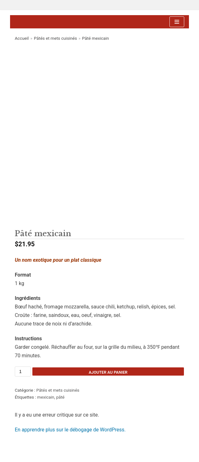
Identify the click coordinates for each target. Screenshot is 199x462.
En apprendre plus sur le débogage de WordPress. (70, 430)
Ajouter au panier (108, 372)
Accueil (22, 38)
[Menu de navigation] (176, 21)
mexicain (45, 397)
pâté (60, 397)
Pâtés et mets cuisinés (55, 38)
